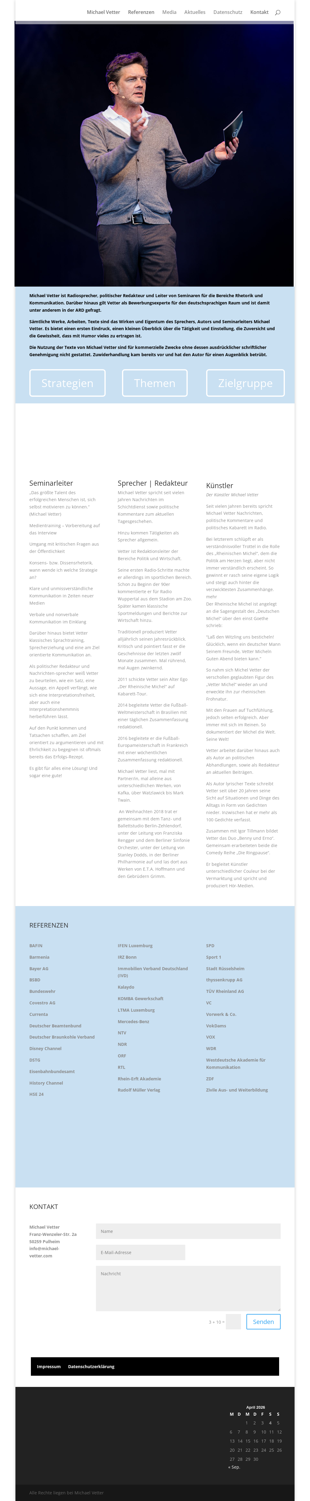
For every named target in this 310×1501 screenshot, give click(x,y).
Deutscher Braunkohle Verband (62, 1037)
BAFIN (35, 945)
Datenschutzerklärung (91, 1366)
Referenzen (141, 12)
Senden (263, 1322)
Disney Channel (45, 1048)
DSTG (34, 1060)
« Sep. (234, 1467)
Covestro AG (42, 1003)
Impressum (49, 1366)
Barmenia (39, 957)
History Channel (46, 1083)
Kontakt (259, 12)
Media (169, 12)
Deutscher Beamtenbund (55, 1026)
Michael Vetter (103, 12)
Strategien (67, 383)
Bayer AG (38, 968)
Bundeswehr (42, 991)
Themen (155, 383)
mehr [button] (211, 596)
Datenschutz (227, 12)
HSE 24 (36, 1094)
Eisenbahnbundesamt (52, 1071)
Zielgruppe (245, 383)
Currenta (38, 1014)
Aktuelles (195, 12)
